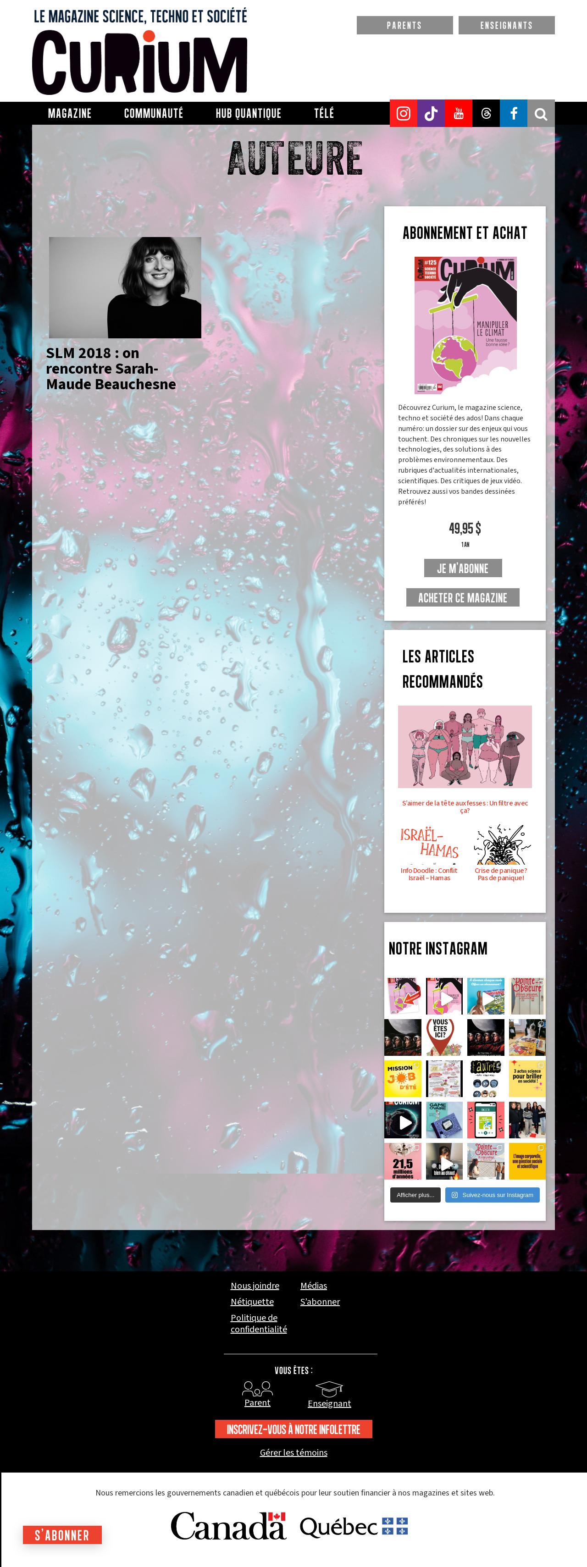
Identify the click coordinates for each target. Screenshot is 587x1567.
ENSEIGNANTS (507, 25)
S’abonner (320, 1302)
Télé (324, 113)
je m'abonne (463, 568)
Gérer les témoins (293, 1453)
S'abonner (62, 1535)
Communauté (154, 113)
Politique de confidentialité (259, 1324)
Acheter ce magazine (463, 597)
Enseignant (329, 1403)
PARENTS (404, 25)
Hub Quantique (249, 113)
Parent (257, 1402)
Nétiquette (252, 1302)
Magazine (70, 113)
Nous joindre (255, 1286)
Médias (313, 1286)
